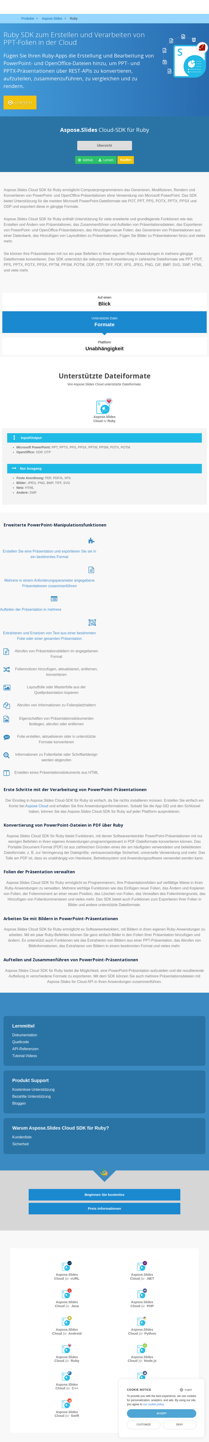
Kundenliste (22, 1135)
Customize (144, 1424)
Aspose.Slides (67, 1275)
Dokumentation (24, 1033)
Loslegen (21, 102)
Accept (161, 1413)
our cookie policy (153, 1404)
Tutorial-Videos (24, 1054)
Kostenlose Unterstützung (33, 1088)
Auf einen (104, 302)
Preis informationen (104, 1207)
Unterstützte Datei (104, 321)
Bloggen (19, 1102)
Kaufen (125, 160)
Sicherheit (20, 1142)
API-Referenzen (25, 1047)
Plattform (104, 345)
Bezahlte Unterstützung (31, 1095)
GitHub (85, 160)
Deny (179, 1424)
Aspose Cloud (37, 804)
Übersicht (104, 145)
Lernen (105, 160)
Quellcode (20, 1040)
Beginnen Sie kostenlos (104, 1193)
